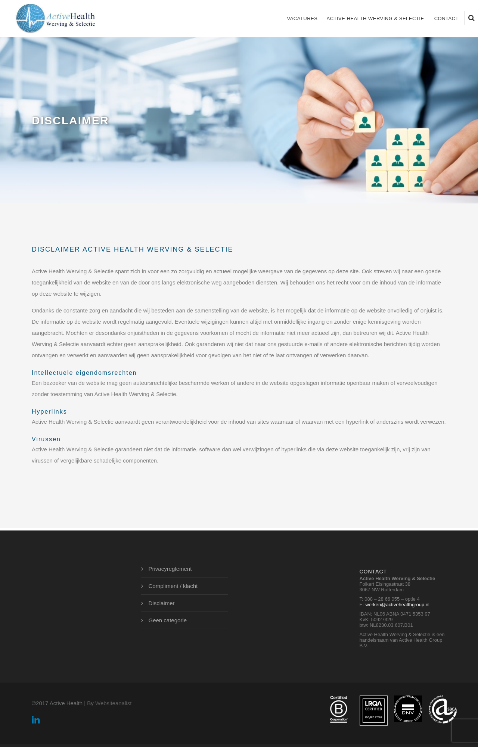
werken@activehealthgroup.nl (397, 604)
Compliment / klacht (173, 586)
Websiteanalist (113, 703)
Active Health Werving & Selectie (375, 18)
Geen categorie (168, 620)
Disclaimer (162, 603)
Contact (446, 18)
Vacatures (302, 18)
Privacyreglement (170, 569)
